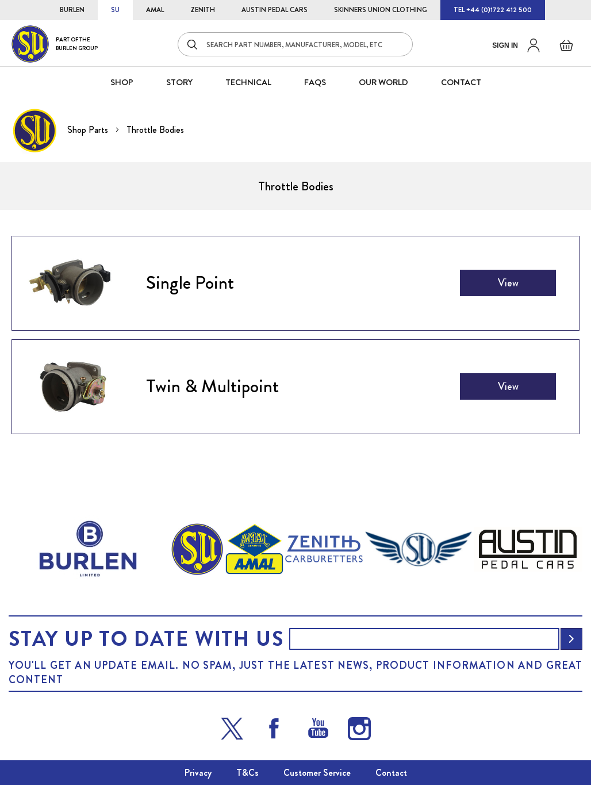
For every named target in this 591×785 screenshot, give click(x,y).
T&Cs (247, 772)
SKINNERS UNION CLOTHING (380, 10)
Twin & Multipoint (212, 386)
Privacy (198, 772)
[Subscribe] (571, 639)
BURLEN (72, 10)
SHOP (121, 82)
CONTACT (461, 82)
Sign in (505, 45)
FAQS (315, 82)
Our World (383, 82)
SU (115, 10)
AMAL (155, 10)
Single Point (190, 282)
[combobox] (295, 44)
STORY (179, 82)
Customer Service (317, 772)
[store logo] (54, 44)
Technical (248, 82)
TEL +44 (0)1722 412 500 (493, 10)
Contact (391, 772)
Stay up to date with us (146, 639)
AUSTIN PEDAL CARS (274, 10)
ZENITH (202, 10)
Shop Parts (88, 129)
